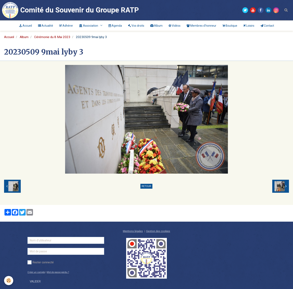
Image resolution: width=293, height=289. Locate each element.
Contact (267, 25)
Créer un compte (36, 272)
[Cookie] (8, 280)
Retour (146, 186)
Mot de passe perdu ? (58, 272)
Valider (35, 281)
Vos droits (136, 25)
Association (89, 25)
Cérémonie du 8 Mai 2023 (52, 37)
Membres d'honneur (201, 25)
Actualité (45, 25)
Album (156, 25)
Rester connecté (40, 262)
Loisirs (248, 25)
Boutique (229, 25)
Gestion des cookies (158, 231)
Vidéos (174, 25)
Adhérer (66, 25)
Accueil (25, 25)
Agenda (115, 25)
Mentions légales (133, 231)
